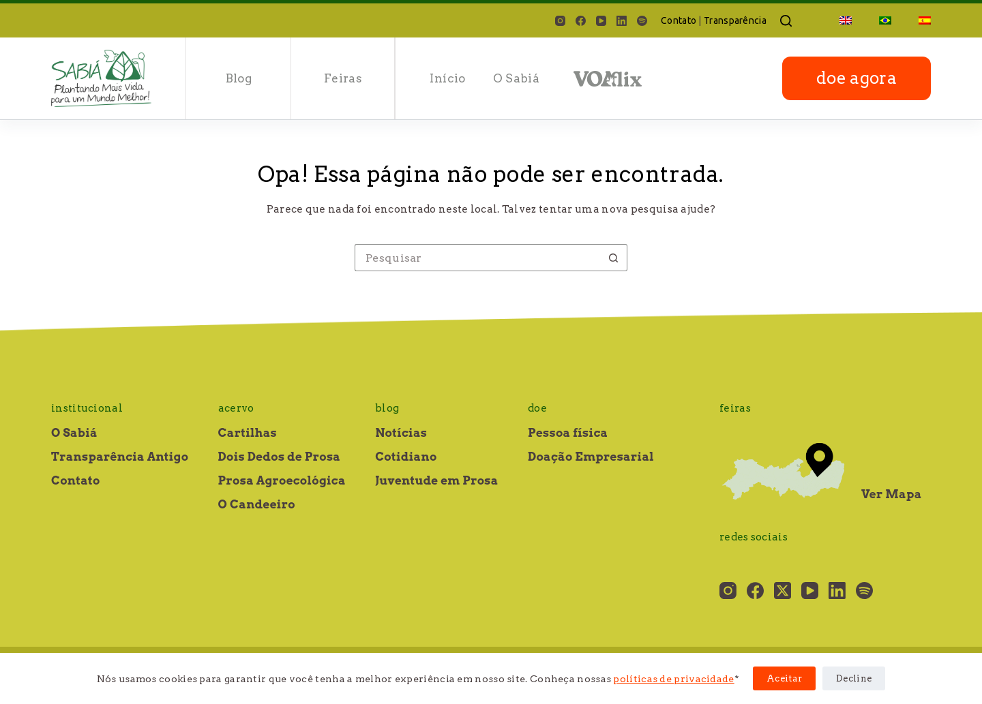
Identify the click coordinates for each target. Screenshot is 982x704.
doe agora (856, 78)
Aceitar (784, 678)
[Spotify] (642, 21)
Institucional (87, 408)
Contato (678, 20)
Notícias (401, 433)
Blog (239, 78)
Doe (537, 408)
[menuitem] (845, 20)
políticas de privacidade (673, 678)
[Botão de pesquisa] (613, 257)
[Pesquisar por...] (477, 257)
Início (447, 78)
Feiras (343, 78)
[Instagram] (560, 21)
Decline (854, 678)
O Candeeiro (256, 504)
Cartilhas (247, 433)
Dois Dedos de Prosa (279, 456)
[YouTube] (601, 21)
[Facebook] (581, 21)
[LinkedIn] (621, 21)
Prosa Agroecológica (282, 480)
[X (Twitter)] (782, 590)
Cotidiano (405, 456)
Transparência (735, 20)
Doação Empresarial (591, 456)
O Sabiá (516, 78)
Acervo (236, 408)
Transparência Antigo (119, 456)
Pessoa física (568, 433)
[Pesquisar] (786, 21)
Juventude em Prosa (437, 480)
